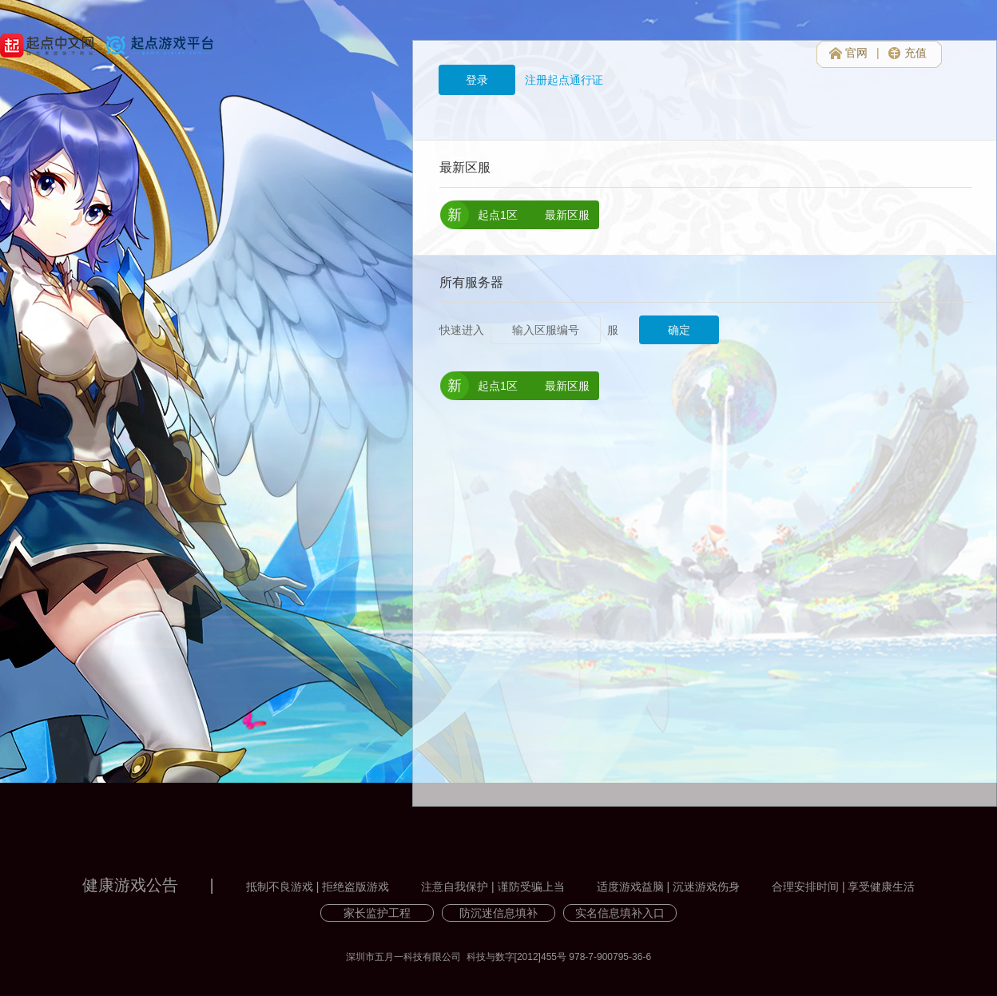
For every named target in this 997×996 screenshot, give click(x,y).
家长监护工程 (377, 913)
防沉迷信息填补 (498, 913)
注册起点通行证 (564, 79)
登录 (477, 79)
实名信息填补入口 (620, 913)
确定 (679, 329)
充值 (915, 53)
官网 (856, 53)
